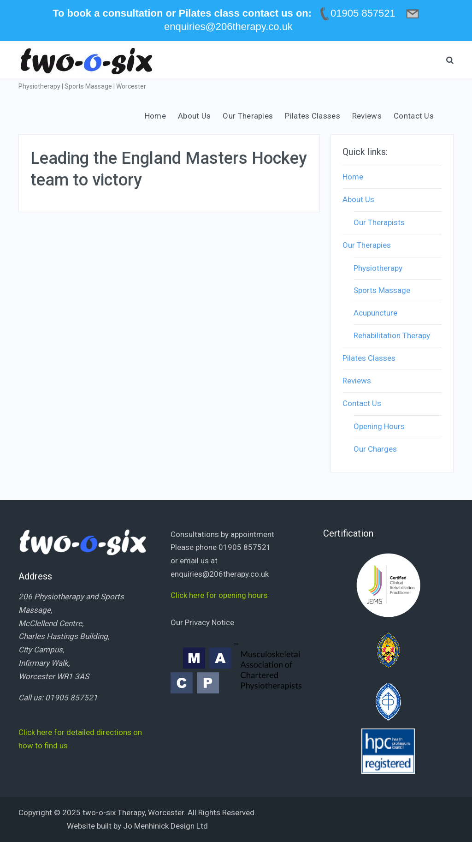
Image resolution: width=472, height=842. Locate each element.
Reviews (367, 115)
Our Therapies (248, 115)
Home (155, 115)
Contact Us (414, 115)
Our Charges (375, 449)
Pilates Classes (312, 115)
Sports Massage (382, 290)
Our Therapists (379, 222)
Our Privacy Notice (202, 622)
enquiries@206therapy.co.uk (220, 574)
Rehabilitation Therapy (392, 335)
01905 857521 (71, 697)
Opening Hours (379, 426)
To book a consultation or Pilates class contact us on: (182, 13)
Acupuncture (375, 312)
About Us (194, 115)
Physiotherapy (378, 268)
